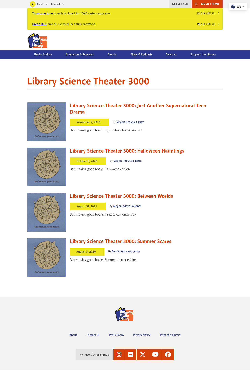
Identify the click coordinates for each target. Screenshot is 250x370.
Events (112, 54)
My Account (210, 4)
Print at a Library (170, 335)
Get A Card (180, 4)
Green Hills (39, 24)
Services (171, 54)
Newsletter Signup (97, 355)
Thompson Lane (42, 13)
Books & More (43, 54)
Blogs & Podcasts (141, 54)
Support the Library (203, 54)
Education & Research (80, 54)
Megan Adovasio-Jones (130, 122)
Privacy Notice (142, 335)
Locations (42, 4)
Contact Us (57, 4)
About (73, 335)
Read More (207, 13)
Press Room (116, 335)
